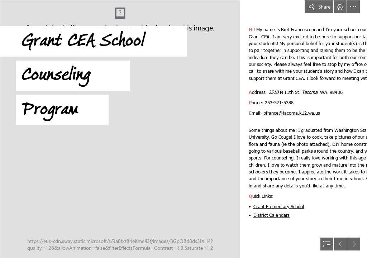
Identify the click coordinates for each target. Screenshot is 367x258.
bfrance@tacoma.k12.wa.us (291, 112)
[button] (319, 6)
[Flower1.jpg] (119, 129)
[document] (183, 129)
